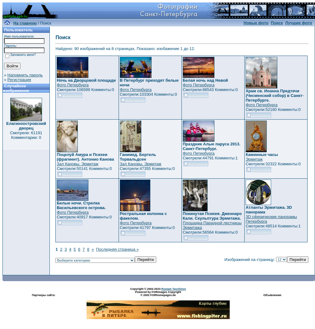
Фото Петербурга (72, 85)
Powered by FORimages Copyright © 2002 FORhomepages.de (158, 293)
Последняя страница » (117, 249)
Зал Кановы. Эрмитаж (77, 164)
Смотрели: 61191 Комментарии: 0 (26, 135)
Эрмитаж (254, 159)
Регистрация (19, 79)
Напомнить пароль (25, 75)
